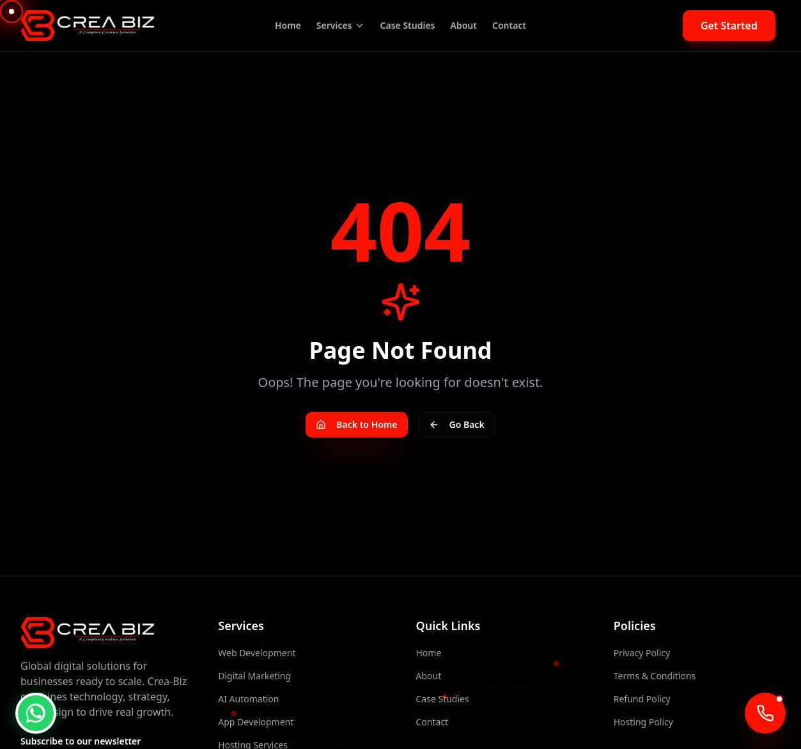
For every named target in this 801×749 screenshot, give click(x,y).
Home (288, 25)
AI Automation (248, 699)
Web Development (256, 653)
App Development (255, 722)
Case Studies (407, 25)
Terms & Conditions (655, 676)
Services (340, 25)
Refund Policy (642, 699)
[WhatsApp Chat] (35, 713)
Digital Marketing (254, 676)
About (464, 25)
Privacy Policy (642, 653)
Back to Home (356, 424)
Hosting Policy (643, 722)
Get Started (729, 26)
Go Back (457, 424)
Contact (509, 25)
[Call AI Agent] (765, 713)
